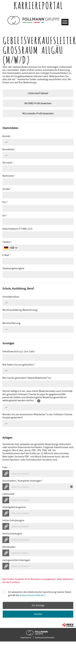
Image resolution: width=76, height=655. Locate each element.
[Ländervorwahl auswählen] (10, 248)
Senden (38, 614)
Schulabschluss (10, 296)
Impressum (25, 637)
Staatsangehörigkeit (13, 268)
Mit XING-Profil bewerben (38, 103)
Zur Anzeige (38, 605)
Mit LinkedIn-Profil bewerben (38, 113)
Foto (4, 467)
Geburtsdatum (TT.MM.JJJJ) (17, 228)
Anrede (6, 136)
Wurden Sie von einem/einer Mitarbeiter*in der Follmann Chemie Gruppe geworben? (37, 416)
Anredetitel (8, 149)
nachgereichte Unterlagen (16, 560)
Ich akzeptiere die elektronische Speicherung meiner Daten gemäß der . (39, 592)
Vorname (8, 162)
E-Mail (6, 255)
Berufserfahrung (11, 323)
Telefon (7, 242)
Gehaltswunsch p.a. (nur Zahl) (18, 351)
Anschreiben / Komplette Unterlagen (22, 480)
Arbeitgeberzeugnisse (14, 507)
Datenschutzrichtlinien (32, 595)
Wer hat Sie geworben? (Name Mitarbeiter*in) (26, 378)
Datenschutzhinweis (44, 637)
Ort (5, 215)
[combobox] (38, 142)
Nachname (9, 175)
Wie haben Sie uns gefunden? (19, 364)
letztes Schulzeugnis (13, 520)
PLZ (5, 202)
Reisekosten (9, 547)
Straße (6, 189)
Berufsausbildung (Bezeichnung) (20, 310)
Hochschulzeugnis (12, 533)
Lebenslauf (8, 494)
